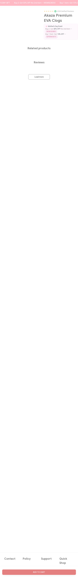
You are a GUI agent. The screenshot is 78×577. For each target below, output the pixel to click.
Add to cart (39, 572)
